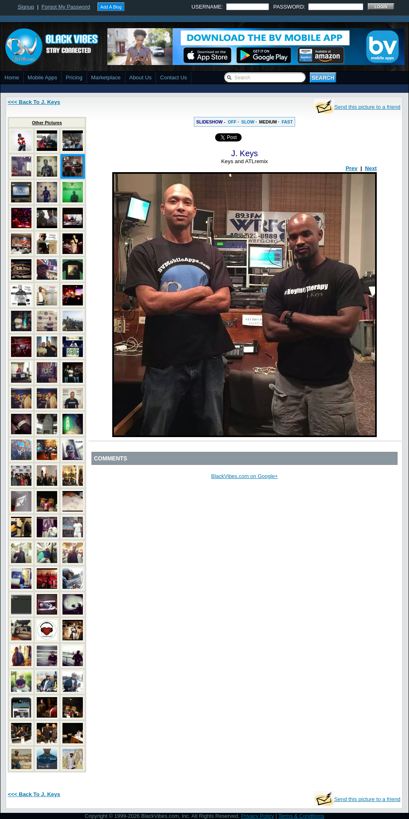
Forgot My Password (66, 7)
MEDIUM (268, 121)
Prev (352, 168)
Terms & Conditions (301, 816)
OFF (232, 121)
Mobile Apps (43, 77)
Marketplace (106, 77)
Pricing (74, 77)
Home (11, 77)
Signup (26, 7)
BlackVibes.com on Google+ (244, 476)
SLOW (247, 121)
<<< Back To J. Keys (34, 102)
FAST (287, 121)
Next (371, 168)
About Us (140, 77)
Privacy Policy (257, 816)
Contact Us (173, 77)
